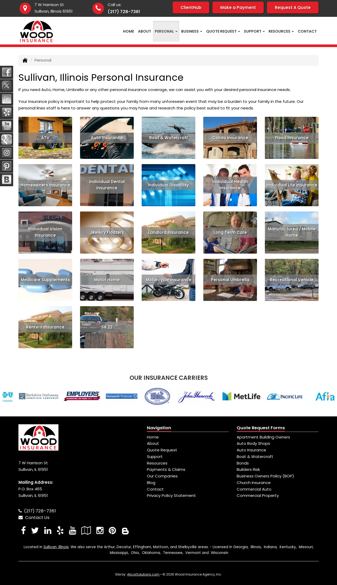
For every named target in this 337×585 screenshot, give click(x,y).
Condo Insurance (230, 137)
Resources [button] (281, 31)
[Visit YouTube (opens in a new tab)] (72, 530)
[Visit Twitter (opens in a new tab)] (35, 530)
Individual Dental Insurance (107, 185)
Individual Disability (168, 185)
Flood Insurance (292, 137)
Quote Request (162, 450)
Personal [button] (166, 31)
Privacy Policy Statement (171, 495)
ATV (45, 137)
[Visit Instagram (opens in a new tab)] (100, 530)
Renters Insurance (45, 327)
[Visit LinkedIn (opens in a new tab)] (48, 530)
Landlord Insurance (168, 232)
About (144, 31)
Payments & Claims (166, 469)
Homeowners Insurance (45, 185)
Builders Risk (248, 469)
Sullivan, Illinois (56, 546)
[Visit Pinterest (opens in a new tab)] (112, 530)
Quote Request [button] (223, 31)
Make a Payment (238, 7)
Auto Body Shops (253, 443)
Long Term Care (230, 232)
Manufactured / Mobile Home (292, 232)
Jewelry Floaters (107, 232)
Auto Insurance (107, 137)
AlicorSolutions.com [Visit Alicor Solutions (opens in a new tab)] (143, 574)
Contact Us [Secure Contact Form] (33, 518)
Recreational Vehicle (292, 279)
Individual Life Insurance (291, 185)
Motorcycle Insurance (168, 279)
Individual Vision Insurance (45, 232)
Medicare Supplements (45, 279)
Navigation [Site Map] (159, 428)
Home (128, 31)
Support (155, 456)
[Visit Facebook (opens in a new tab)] (23, 530)
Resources (157, 463)
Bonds (243, 463)
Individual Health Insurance (230, 185)
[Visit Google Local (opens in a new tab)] (86, 530)
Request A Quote (293, 7)
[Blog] (125, 530)
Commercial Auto (254, 489)
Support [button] (254, 31)
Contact (307, 31)
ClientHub (191, 7)
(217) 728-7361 (124, 12)
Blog (151, 482)
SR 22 (106, 327)
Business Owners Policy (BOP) (265, 476)
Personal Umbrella (230, 279)
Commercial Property (258, 495)
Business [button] (191, 31)
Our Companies (162, 476)
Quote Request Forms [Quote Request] (261, 428)
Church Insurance (254, 482)
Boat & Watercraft (168, 137)
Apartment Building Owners (263, 437)
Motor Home (107, 279)
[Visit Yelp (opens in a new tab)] (60, 530)
